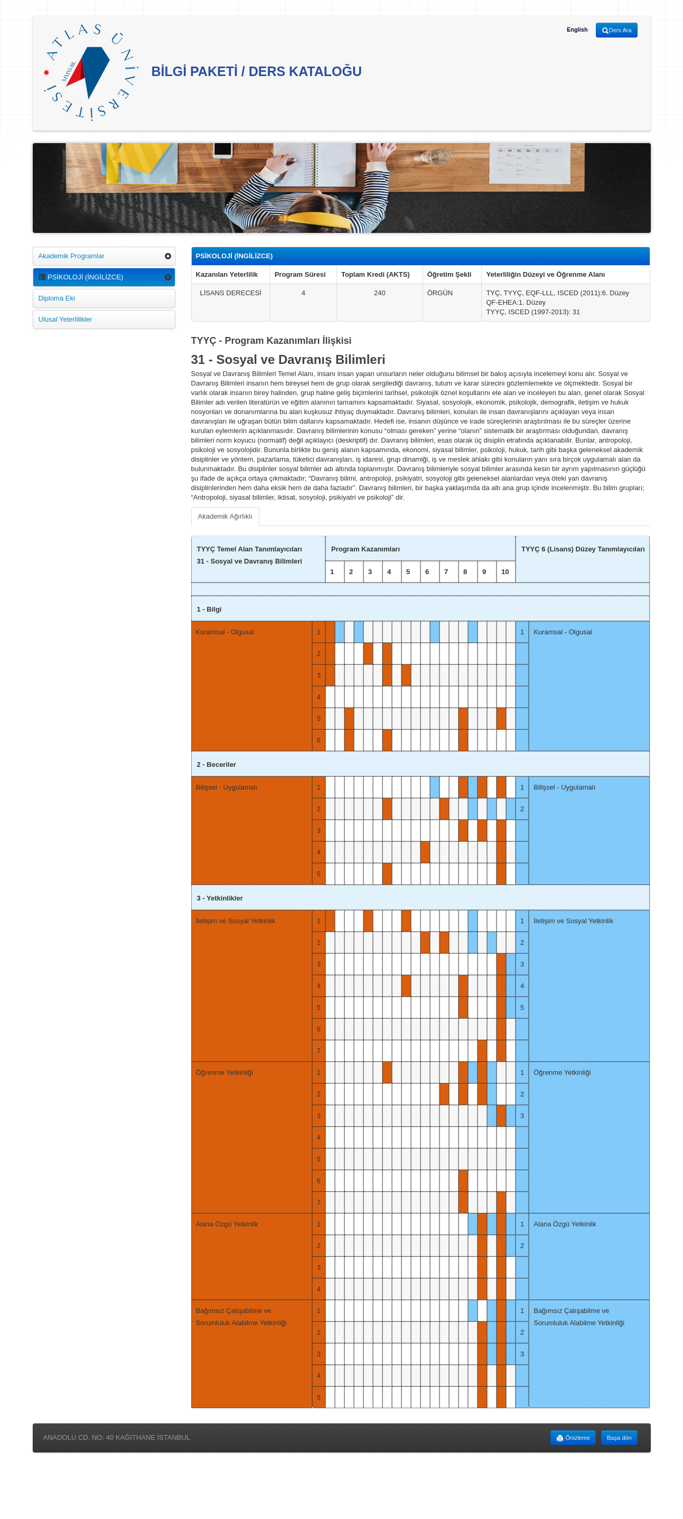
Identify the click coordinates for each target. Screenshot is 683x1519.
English (577, 29)
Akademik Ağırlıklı (225, 516)
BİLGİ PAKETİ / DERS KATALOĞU (202, 72)
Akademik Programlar (72, 256)
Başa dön (619, 1437)
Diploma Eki (57, 298)
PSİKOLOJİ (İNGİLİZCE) (81, 277)
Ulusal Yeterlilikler (65, 319)
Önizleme (573, 1438)
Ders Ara (617, 30)
